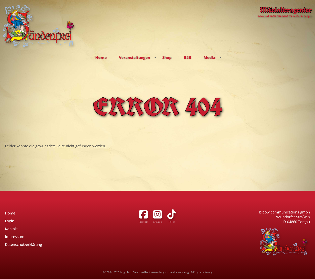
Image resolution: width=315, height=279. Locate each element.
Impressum (14, 236)
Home (101, 57)
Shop (167, 57)
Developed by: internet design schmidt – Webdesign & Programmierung (173, 272)
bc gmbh (125, 272)
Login (9, 220)
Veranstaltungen (139, 57)
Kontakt (11, 228)
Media (214, 57)
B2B (187, 57)
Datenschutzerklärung (23, 244)
